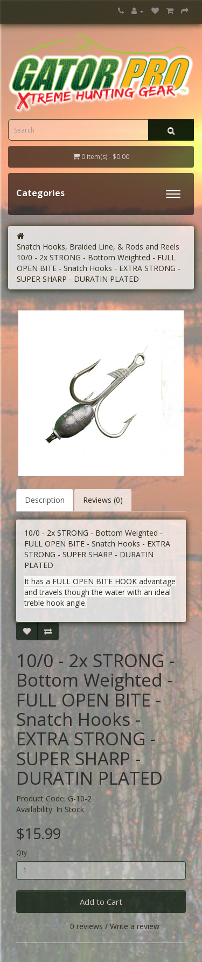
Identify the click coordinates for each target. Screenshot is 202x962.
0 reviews (86, 926)
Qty (21, 852)
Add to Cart (101, 901)
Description (45, 500)
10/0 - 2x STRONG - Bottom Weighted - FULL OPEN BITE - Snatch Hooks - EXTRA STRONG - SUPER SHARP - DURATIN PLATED (98, 268)
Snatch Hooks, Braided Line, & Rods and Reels (98, 246)
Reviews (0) (103, 500)
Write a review (134, 926)
